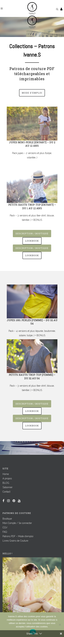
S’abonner (7, 487)
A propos (7, 478)
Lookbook (32, 240)
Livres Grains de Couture (15, 540)
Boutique (7, 518)
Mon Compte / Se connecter (17, 523)
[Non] (59, 624)
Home (6, 474)
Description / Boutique (32, 233)
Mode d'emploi (32, 92)
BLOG (6, 483)
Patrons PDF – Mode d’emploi (18, 536)
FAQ (5, 532)
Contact (6, 491)
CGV (5, 527)
